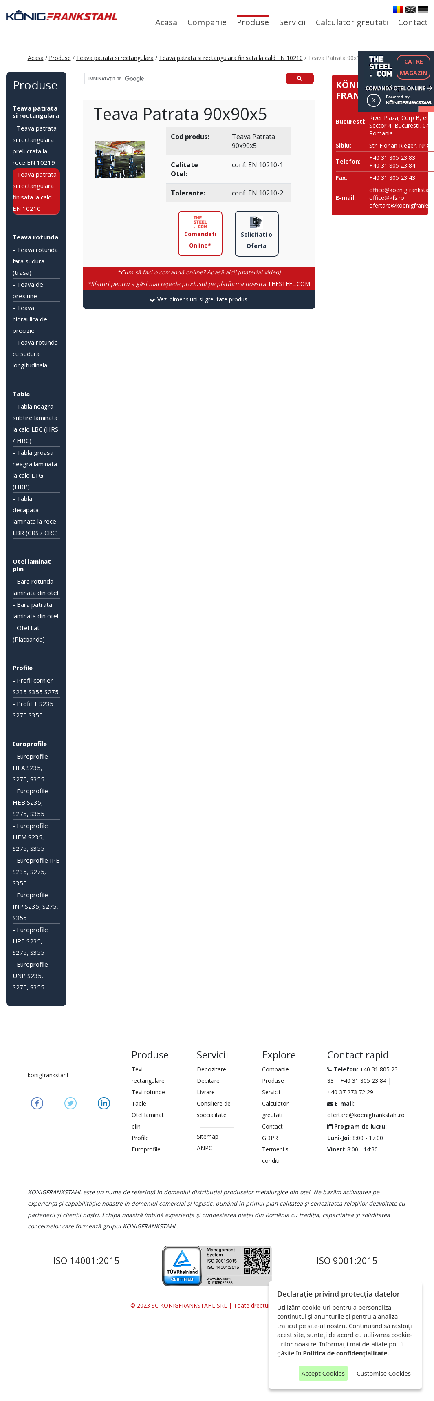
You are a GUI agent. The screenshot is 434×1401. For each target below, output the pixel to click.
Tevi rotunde (148, 1092)
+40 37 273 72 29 (350, 1092)
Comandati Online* (200, 232)
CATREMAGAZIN (413, 67)
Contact (413, 22)
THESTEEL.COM (199, 284)
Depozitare (211, 1069)
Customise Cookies (384, 1373)
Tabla (21, 394)
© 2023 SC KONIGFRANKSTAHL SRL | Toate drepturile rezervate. (217, 1305)
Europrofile (30, 743)
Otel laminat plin (32, 565)
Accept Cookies (323, 1373)
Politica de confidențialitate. (346, 1353)
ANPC (204, 1148)
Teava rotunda (35, 237)
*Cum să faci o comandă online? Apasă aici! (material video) (198, 272)
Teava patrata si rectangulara (115, 58)
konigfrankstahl (48, 1075)
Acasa (166, 22)
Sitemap (207, 1136)
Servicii (292, 22)
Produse (253, 22)
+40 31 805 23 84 (363, 1081)
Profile (23, 668)
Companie (207, 22)
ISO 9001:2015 (347, 1260)
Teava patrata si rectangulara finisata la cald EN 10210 (231, 58)
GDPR (270, 1138)
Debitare (208, 1081)
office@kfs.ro (386, 197)
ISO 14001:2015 (86, 1260)
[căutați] (181, 78)
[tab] (199, 299)
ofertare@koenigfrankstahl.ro (366, 1115)
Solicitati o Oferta (256, 233)
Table (139, 1103)
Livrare (206, 1092)
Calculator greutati (352, 22)
